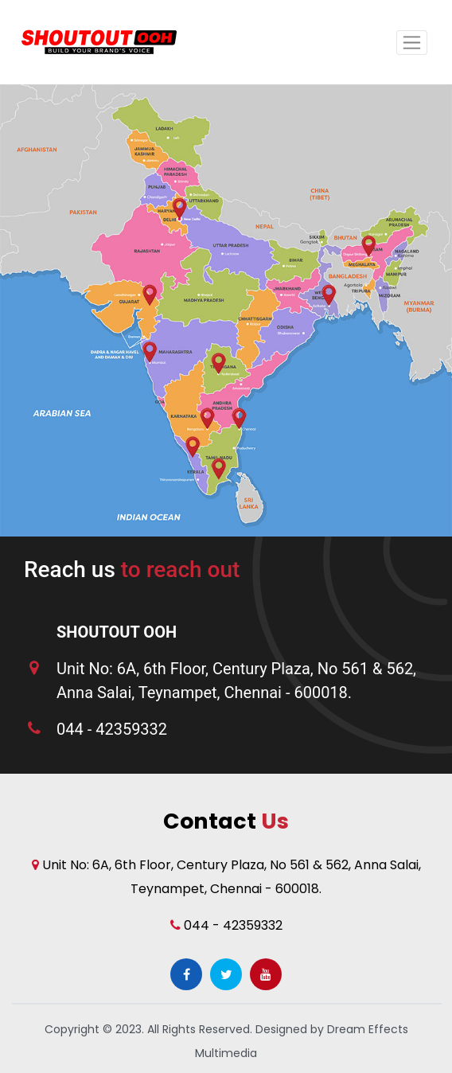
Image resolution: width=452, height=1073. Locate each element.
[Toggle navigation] (411, 42)
